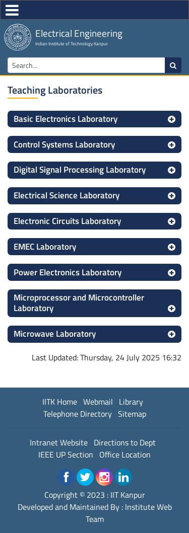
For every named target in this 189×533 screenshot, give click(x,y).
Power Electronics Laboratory (67, 272)
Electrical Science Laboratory (66, 195)
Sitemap (132, 414)
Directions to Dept (125, 442)
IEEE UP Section (65, 454)
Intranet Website (59, 442)
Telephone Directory (77, 414)
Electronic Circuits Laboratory (67, 220)
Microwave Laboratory (55, 333)
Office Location (125, 454)
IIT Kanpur (127, 495)
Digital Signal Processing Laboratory (80, 169)
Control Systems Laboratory (64, 144)
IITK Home (59, 402)
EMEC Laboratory (45, 246)
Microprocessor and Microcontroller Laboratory (79, 303)
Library (131, 402)
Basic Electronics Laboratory (65, 118)
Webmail (98, 402)
